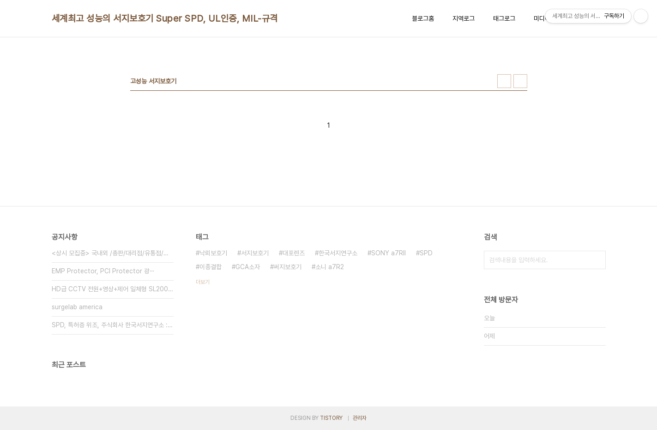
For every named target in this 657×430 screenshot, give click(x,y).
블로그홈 (423, 18)
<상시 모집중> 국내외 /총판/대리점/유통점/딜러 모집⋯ (113, 253)
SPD (426, 253)
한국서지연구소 (338, 253)
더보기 (203, 282)
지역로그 (463, 18)
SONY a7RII (388, 253)
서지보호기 (255, 253)
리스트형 (520, 81)
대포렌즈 (294, 253)
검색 (596, 260)
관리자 (360, 418)
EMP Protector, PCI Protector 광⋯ (103, 271)
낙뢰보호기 (213, 253)
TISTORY (331, 418)
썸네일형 (504, 81)
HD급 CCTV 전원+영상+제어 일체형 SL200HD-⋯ (113, 289)
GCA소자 (247, 267)
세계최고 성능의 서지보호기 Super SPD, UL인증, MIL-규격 (165, 18)
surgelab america (77, 307)
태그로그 (504, 18)
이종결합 (210, 267)
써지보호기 (287, 267)
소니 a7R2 (329, 267)
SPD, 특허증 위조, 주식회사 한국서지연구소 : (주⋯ (113, 325)
